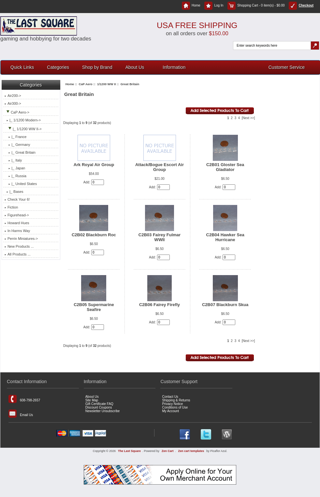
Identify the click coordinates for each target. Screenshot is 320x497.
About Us (134, 67)
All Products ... (18, 254)
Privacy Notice (172, 404)
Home (191, 5)
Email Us (20, 414)
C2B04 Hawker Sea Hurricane (225, 237)
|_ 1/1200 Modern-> (23, 120)
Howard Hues (17, 223)
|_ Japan (15, 168)
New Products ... (19, 246)
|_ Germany (17, 145)
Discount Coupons (98, 407)
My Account (170, 411)
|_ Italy (13, 160)
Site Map (91, 400)
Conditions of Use (175, 407)
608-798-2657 (24, 399)
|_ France (16, 137)
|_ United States (21, 184)
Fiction (11, 207)
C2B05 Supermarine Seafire (94, 307)
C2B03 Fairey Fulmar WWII (159, 237)
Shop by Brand (97, 67)
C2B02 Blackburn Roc (94, 234)
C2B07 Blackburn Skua (225, 304)
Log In (213, 5)
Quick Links (22, 67)
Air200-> (13, 96)
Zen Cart (168, 451)
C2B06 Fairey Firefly (159, 304)
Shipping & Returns (176, 400)
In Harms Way (17, 231)
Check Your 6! (17, 199)
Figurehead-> (17, 215)
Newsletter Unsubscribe (102, 411)
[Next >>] (248, 118)
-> (17, 112)
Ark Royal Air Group (94, 164)
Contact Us (170, 396)
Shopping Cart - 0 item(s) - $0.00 (256, 5)
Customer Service (287, 67)
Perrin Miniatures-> (21, 239)
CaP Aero (85, 84)
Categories (58, 67)
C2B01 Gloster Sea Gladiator (225, 167)
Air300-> (13, 103)
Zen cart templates (191, 451)
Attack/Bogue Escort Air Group (159, 167)
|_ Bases (14, 192)
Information (174, 67)
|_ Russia (15, 176)
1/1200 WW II (106, 84)
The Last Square (129, 451)
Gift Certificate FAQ (99, 404)
